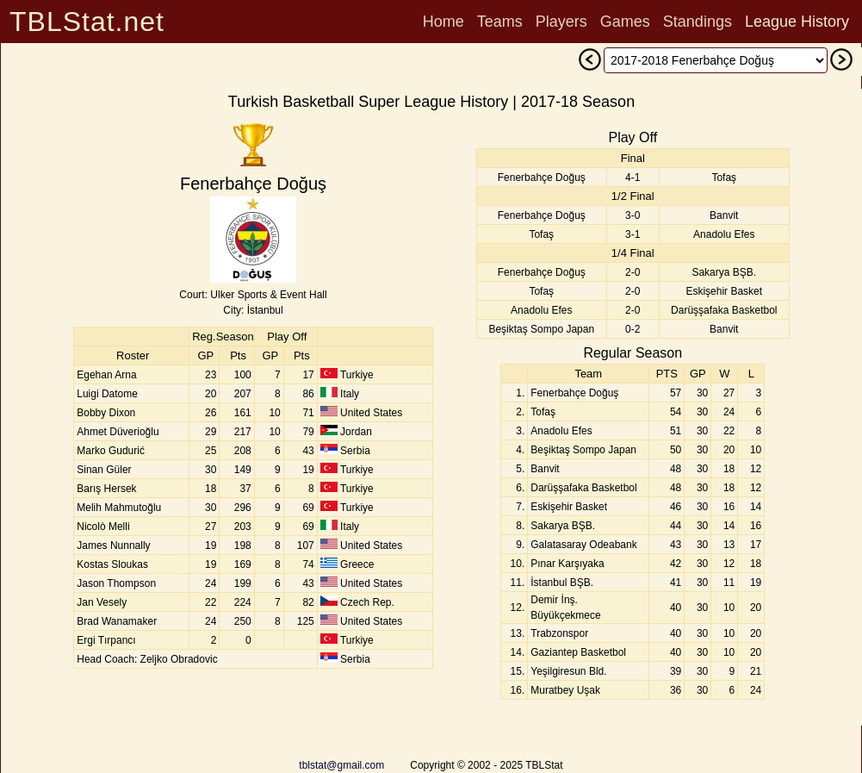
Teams (500, 21)
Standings (697, 21)
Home (443, 21)
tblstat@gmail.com (341, 765)
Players (561, 21)
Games (625, 21)
